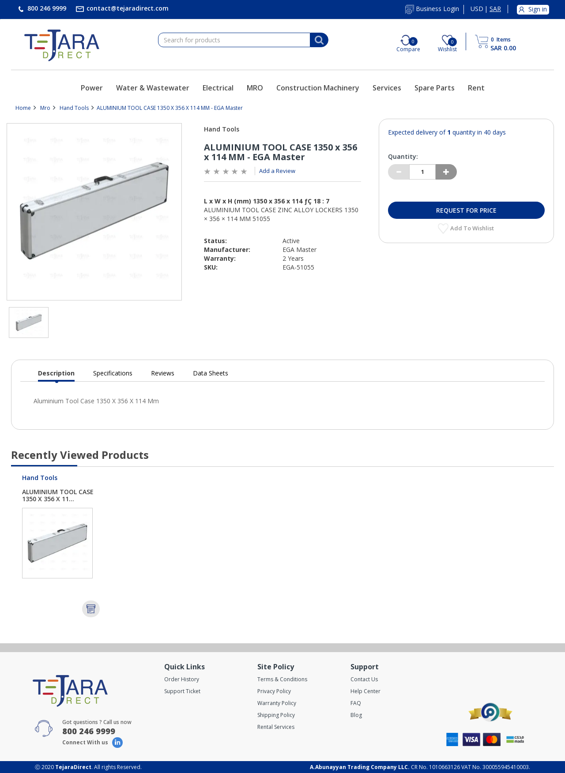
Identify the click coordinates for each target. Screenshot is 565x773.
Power (92, 88)
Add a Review (277, 171)
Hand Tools (74, 108)
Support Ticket (182, 691)
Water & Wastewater (152, 88)
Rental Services (275, 727)
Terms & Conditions (282, 679)
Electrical (218, 88)
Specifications (112, 373)
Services (387, 88)
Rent (476, 88)
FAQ (355, 703)
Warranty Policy (276, 703)
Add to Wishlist (472, 228)
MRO (255, 88)
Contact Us (364, 679)
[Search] (319, 40)
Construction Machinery (317, 88)
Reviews (162, 373)
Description (56, 375)
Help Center (365, 691)
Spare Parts (434, 88)
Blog (356, 715)
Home (23, 108)
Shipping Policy (276, 715)
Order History (181, 679)
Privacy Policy (274, 691)
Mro (45, 108)
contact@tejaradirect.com (127, 8)
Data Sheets (210, 373)
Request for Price (466, 210)
